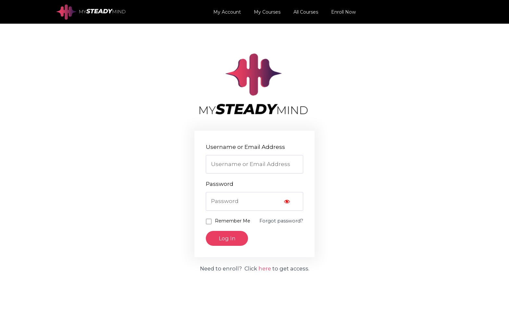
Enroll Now (343, 12)
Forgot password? (280, 221)
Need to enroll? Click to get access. (254, 269)
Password (219, 184)
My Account (227, 12)
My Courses (267, 12)
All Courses (305, 12)
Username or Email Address (245, 147)
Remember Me (232, 221)
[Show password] (287, 201)
